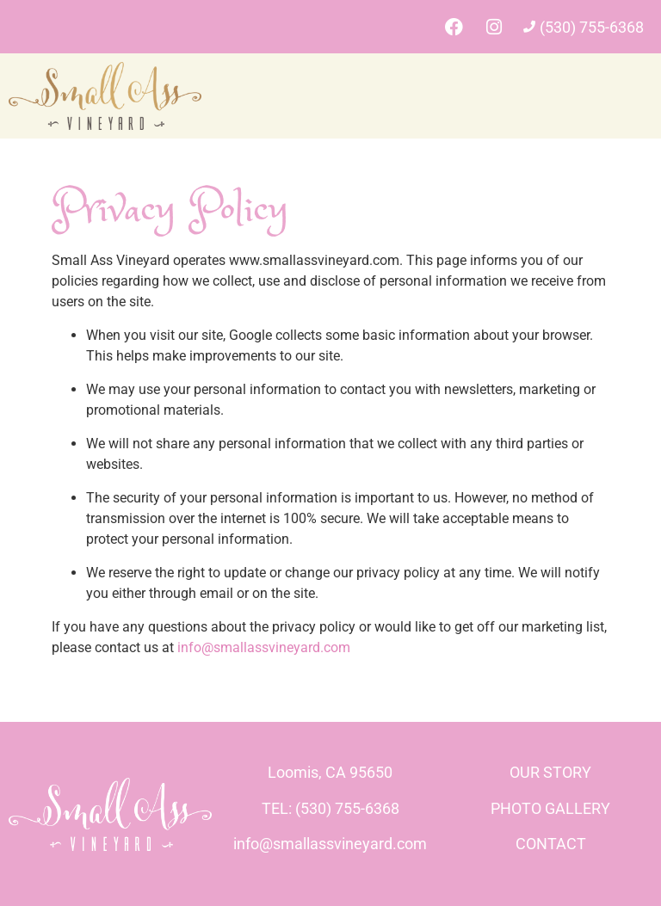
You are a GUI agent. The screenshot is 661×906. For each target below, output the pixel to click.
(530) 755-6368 (592, 27)
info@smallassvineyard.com (263, 647)
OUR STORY (550, 772)
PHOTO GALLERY (550, 808)
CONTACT (551, 844)
